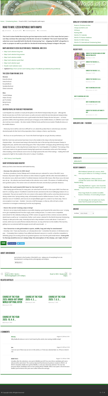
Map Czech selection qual (12, 63)
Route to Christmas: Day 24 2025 (93, 88)
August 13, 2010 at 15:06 (62, 358)
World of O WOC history (81, 40)
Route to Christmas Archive (82, 25)
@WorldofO (77, 158)
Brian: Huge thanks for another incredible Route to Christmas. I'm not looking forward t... (89, 194)
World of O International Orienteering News (87, 42)
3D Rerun (77, 30)
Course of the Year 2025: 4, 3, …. (34, 298)
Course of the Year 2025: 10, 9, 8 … (11, 318)
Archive (76, 213)
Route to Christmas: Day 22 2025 (93, 102)
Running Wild (78, 32)
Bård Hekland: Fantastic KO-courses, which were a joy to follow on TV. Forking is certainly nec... (90, 173)
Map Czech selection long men (13, 51)
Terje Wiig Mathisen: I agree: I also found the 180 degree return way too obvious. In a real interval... (90, 187)
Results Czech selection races (13, 66)
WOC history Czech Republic (12, 158)
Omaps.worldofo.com (81, 28)
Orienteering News (11, 21)
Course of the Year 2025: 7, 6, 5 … (57, 298)
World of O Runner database (83, 37)
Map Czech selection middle (12, 57)
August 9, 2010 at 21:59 (63, 347)
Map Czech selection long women (14, 54)
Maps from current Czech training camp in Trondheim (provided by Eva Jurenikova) (35, 69)
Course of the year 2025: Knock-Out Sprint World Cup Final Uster (13, 300)
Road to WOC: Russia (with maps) (56, 274)
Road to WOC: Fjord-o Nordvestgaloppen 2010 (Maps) (16, 274)
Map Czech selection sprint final (13, 60)
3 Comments (43, 30)
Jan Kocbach (7, 30)
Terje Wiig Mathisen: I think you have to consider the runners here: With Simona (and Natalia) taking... (89, 180)
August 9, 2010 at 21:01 (63, 336)
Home (2, 21)
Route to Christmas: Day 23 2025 (81, 96)
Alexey (13, 336)
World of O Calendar (80, 35)
